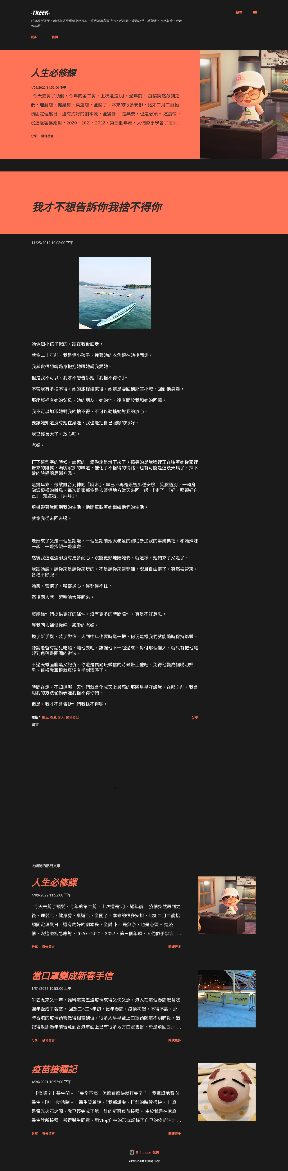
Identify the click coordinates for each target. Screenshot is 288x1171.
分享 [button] (34, 136)
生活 (45, 717)
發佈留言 (47, 136)
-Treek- (40, 12)
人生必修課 (53, 73)
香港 (53, 717)
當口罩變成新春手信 (72, 976)
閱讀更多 (174, 947)
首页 (36, 37)
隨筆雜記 (72, 717)
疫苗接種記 (54, 1069)
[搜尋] (239, 12)
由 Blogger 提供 (144, 1152)
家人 (61, 717)
